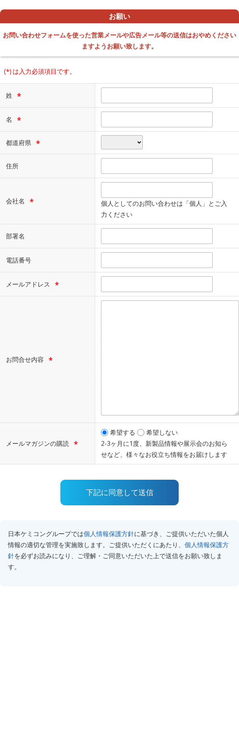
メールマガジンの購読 (37, 443)
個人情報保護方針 (109, 533)
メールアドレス (28, 284)
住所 (12, 166)
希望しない (162, 432)
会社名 (15, 201)
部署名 (15, 236)
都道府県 (18, 142)
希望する (122, 432)
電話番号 (18, 260)
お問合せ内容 (25, 359)
